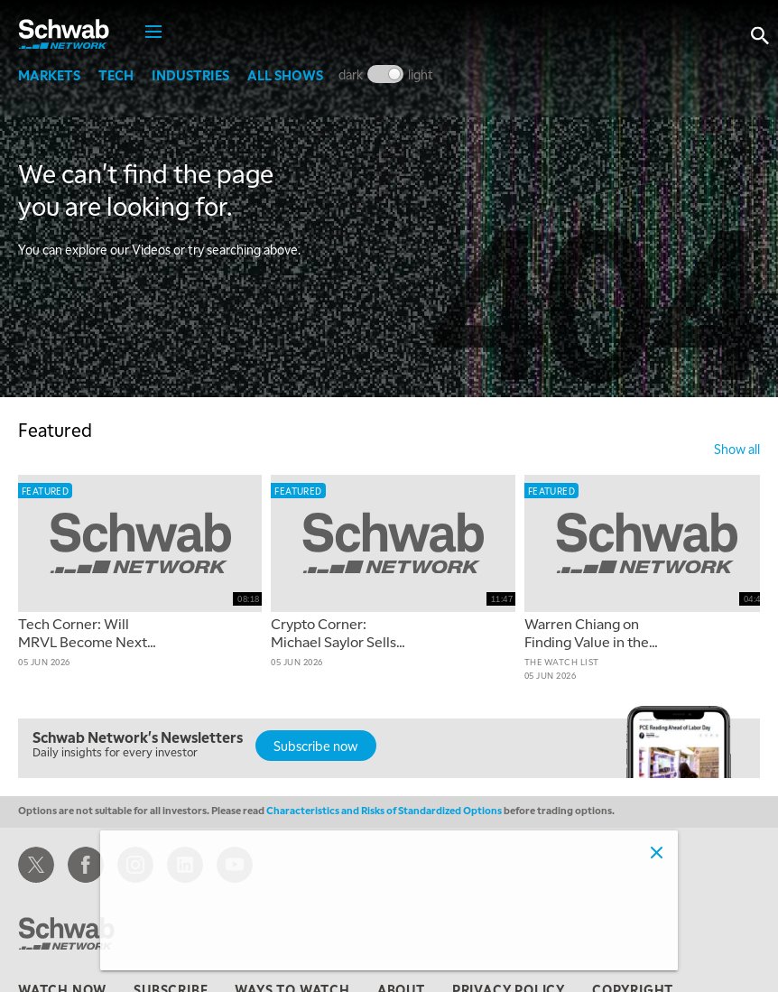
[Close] (656, 852)
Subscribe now (315, 745)
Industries (190, 75)
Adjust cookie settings (185, 945)
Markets (49, 75)
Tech (116, 75)
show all (737, 448)
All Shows (285, 75)
